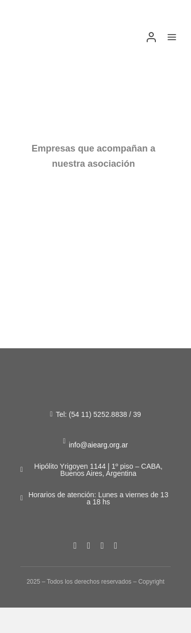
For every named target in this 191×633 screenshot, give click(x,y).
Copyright (151, 581)
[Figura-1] (40, 29)
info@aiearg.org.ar (98, 444)
